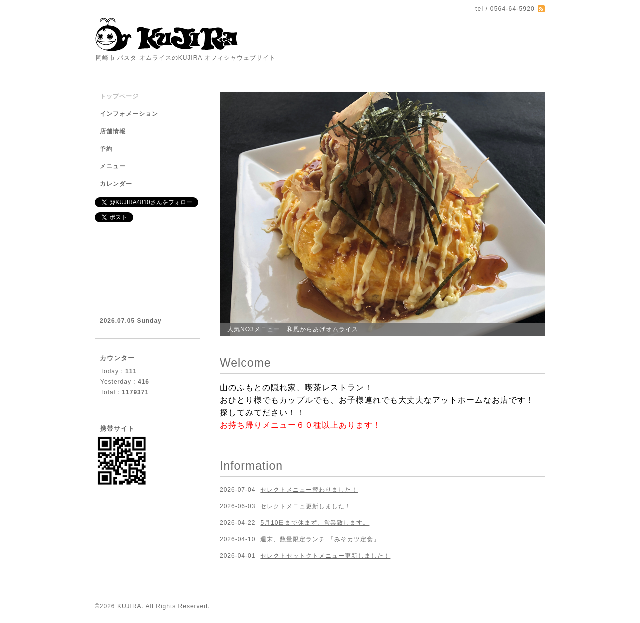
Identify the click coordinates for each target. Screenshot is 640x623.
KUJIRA (130, 606)
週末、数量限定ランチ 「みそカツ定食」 (320, 539)
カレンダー (116, 183)
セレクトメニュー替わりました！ (309, 489)
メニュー (113, 166)
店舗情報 (113, 131)
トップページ (119, 96)
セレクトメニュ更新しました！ (306, 506)
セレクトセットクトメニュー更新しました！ (325, 555)
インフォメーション (129, 113)
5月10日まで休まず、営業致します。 (315, 522)
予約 (106, 148)
